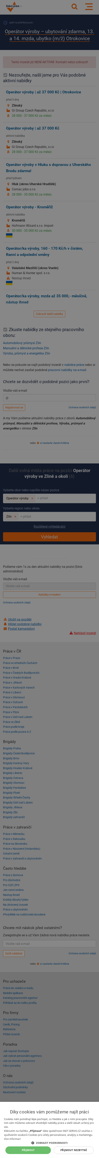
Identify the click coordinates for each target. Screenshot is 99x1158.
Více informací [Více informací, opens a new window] (12, 1139)
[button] (49, 1143)
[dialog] (49, 1130)
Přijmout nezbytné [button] (73, 1150)
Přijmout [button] (28, 1150)
